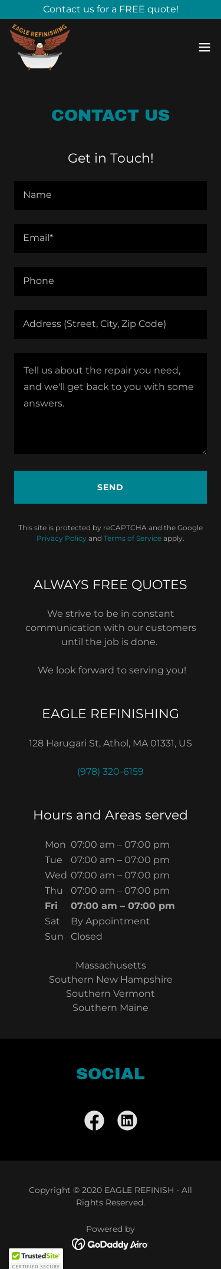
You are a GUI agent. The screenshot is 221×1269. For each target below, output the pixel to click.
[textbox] (110, 195)
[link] (39, 47)
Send (110, 487)
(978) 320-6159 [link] (110, 771)
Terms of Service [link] (132, 538)
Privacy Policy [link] (62, 538)
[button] (204, 47)
